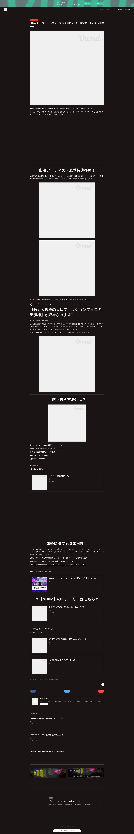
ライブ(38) (32, 679)
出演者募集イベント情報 (124, 9)
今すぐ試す (88, 3)
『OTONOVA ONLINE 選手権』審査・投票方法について (46, 735)
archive (113, 9)
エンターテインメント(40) (48, 679)
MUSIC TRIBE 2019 (56, 179)
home (101, 9)
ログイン (99, 3)
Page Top (67, 819)
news (107, 9)
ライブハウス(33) (38, 679)
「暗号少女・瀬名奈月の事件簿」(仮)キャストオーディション (48, 751)
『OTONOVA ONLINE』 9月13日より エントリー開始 (46, 718)
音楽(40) (56, 679)
